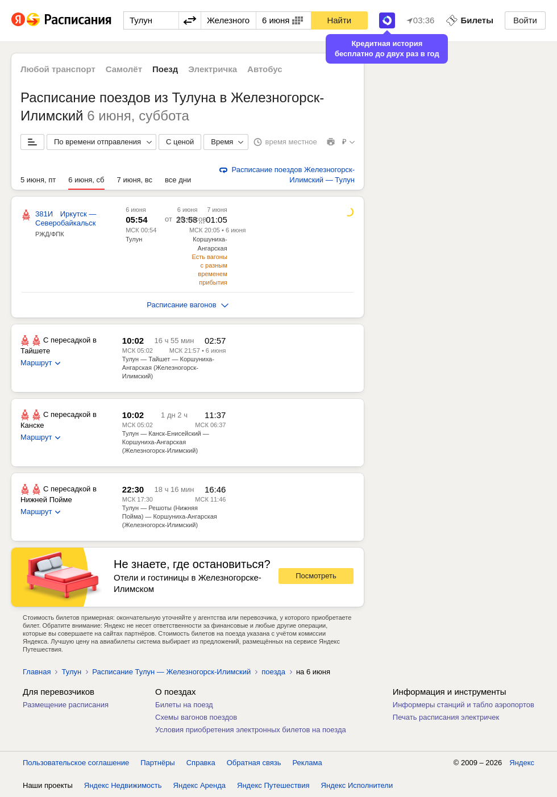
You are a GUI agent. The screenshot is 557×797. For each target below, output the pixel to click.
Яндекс (521, 762)
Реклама (307, 762)
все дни (178, 180)
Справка (200, 762)
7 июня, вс (135, 180)
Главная (37, 671)
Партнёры (157, 762)
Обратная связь (254, 762)
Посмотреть (316, 575)
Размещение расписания (66, 704)
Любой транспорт (57, 69)
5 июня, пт (38, 180)
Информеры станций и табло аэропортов (463, 704)
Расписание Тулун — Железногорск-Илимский (171, 671)
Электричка (212, 69)
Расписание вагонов (187, 305)
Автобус (264, 69)
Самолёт (124, 69)
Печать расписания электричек (446, 717)
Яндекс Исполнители (357, 785)
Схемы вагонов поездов (196, 717)
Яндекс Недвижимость (123, 785)
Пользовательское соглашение (76, 762)
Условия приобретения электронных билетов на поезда (250, 729)
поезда (273, 671)
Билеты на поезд (184, 704)
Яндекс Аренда (199, 785)
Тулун (134, 239)
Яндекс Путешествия (273, 785)
